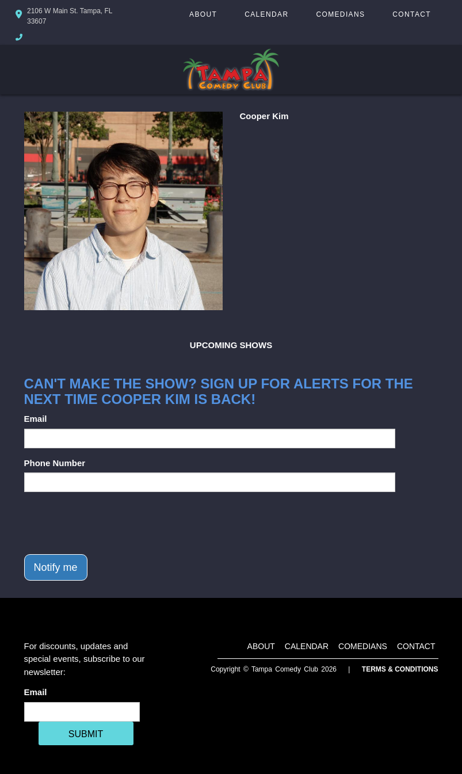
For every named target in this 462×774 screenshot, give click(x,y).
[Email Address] (82, 712)
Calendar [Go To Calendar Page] (266, 14)
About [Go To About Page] (203, 14)
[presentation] (111, 523)
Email (35, 419)
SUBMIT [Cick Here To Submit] (85, 734)
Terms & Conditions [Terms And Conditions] (400, 669)
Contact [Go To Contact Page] (411, 14)
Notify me (56, 567)
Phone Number (55, 463)
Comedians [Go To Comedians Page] (340, 14)
